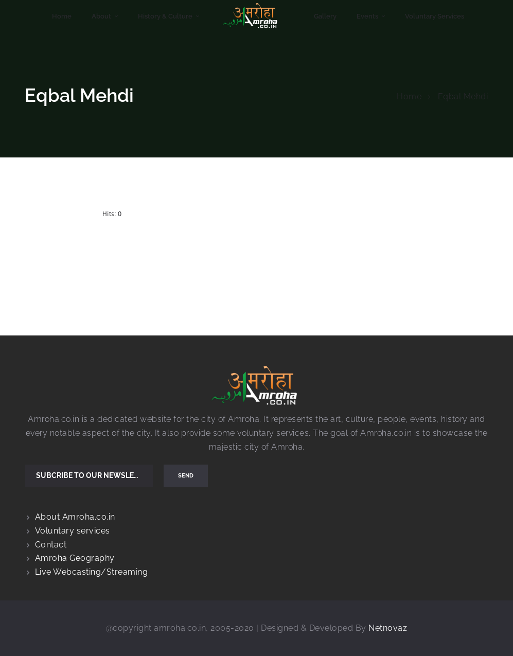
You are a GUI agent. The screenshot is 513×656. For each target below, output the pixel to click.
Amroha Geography (75, 558)
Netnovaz (387, 628)
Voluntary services (72, 531)
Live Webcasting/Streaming (91, 572)
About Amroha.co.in (75, 517)
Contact (51, 544)
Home (409, 96)
